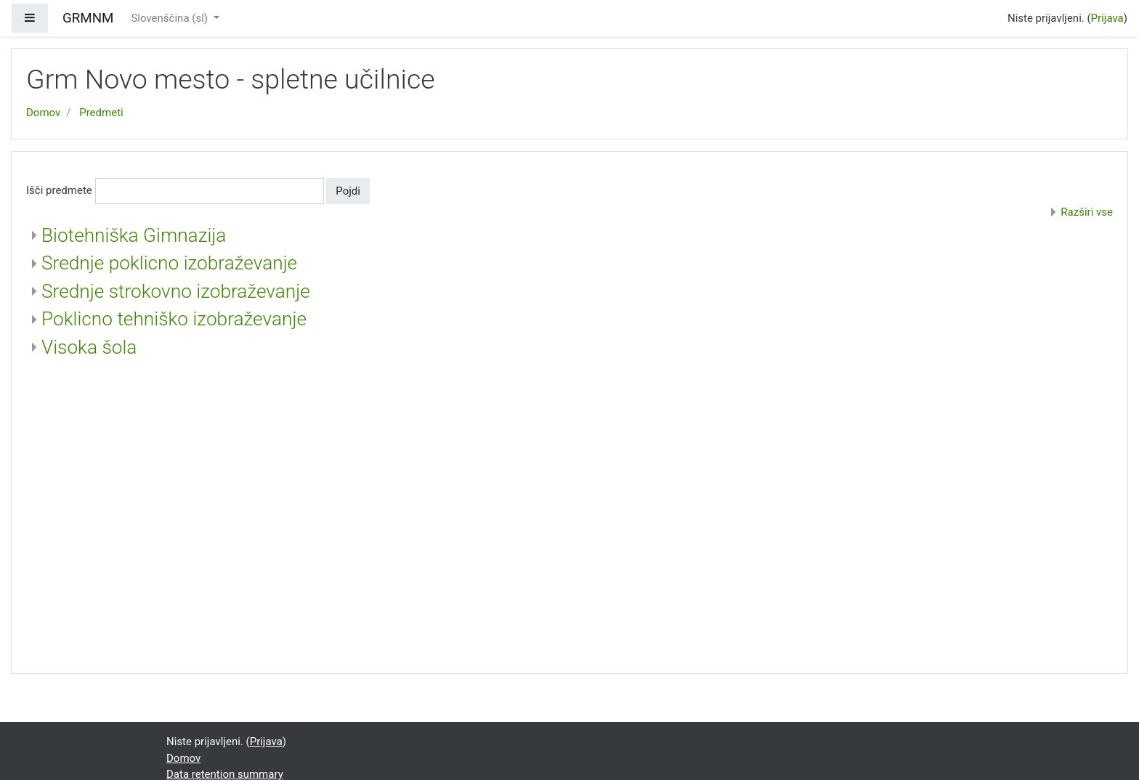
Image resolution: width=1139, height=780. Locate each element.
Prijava (1107, 18)
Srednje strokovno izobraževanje (175, 291)
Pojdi (348, 191)
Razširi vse (1087, 212)
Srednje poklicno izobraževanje (169, 263)
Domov (43, 112)
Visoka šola (89, 347)
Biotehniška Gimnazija (133, 235)
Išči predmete (59, 190)
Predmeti (101, 112)
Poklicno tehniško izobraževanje (174, 319)
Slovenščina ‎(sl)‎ (170, 18)
